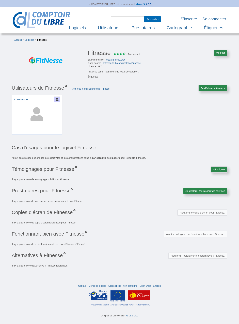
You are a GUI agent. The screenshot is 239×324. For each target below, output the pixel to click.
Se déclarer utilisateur (213, 88)
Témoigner (219, 169)
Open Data (145, 285)
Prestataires (143, 27)
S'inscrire (189, 19)
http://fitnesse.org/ (115, 59)
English (157, 285)
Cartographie (179, 27)
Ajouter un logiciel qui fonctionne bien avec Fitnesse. (195, 234)
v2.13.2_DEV (132, 316)
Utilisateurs (108, 27)
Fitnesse (42, 40)
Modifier (220, 52)
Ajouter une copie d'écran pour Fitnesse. (202, 212)
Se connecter (214, 19)
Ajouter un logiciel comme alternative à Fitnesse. (198, 255)
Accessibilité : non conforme (122, 285)
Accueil (18, 40)
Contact (82, 285)
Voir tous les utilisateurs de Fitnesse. (91, 88)
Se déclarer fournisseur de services (205, 190)
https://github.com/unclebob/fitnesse (122, 63)
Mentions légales (97, 285)
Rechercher (153, 19)
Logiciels (77, 27)
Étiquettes (213, 27)
